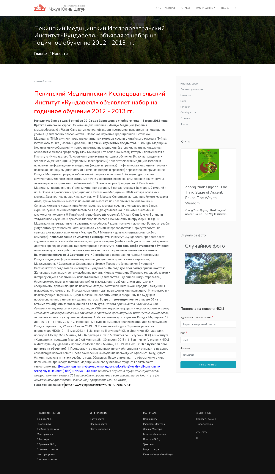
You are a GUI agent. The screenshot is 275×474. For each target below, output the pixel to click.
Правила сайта (98, 424)
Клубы (185, 7)
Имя (182, 333)
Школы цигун (44, 424)
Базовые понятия (47, 459)
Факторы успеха (46, 454)
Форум (184, 124)
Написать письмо (206, 419)
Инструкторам (189, 83)
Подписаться (208, 364)
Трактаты (148, 444)
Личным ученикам (191, 89)
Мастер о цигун (45, 434)
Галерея (185, 107)
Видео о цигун (151, 449)
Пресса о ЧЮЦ (151, 439)
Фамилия (185, 348)
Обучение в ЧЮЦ (46, 444)
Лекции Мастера (152, 429)
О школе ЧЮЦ (45, 419)
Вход (225, 7)
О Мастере (43, 439)
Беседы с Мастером (154, 434)
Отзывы (185, 118)
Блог (183, 101)
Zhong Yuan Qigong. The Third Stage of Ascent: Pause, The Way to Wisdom (206, 195)
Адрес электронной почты (195, 317)
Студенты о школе (47, 449)
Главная (41, 53)
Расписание (204, 7)
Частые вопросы (100, 429)
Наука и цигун (150, 419)
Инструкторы (165, 7)
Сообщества (188, 112)
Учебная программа (48, 429)
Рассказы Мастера (154, 424)
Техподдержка (204, 424)
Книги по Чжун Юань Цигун (158, 454)
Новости (60, 53)
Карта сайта (97, 419)
